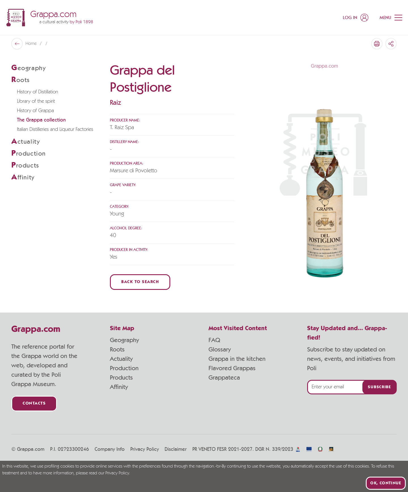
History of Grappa (35, 110)
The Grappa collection (41, 120)
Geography (124, 340)
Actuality (121, 359)
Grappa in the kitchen (237, 359)
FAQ (214, 340)
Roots (117, 349)
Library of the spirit (36, 101)
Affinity (119, 387)
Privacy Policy (144, 449)
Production (124, 368)
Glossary (220, 349)
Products (121, 377)
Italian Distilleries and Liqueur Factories (55, 129)
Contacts (34, 403)
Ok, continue (385, 483)
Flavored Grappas (232, 368)
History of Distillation (37, 92)
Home (32, 43)
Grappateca (224, 377)
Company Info (110, 449)
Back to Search (140, 282)
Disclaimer (176, 449)
